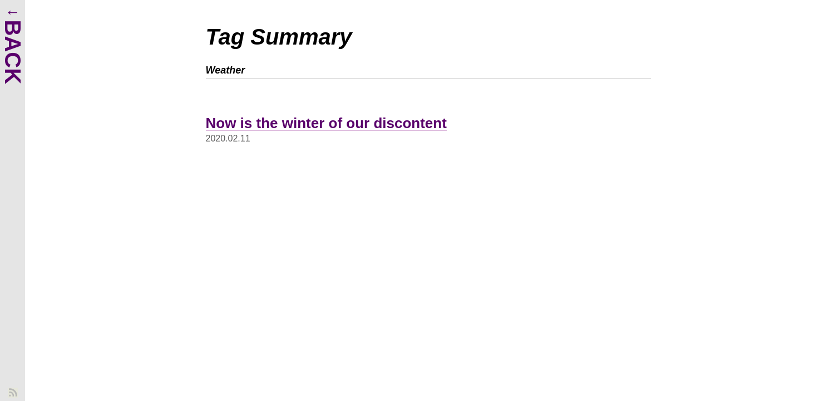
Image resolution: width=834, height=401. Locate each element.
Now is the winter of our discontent (326, 123)
